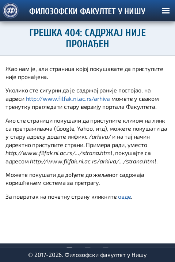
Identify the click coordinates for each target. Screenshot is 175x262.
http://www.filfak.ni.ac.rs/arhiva (68, 98)
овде (124, 196)
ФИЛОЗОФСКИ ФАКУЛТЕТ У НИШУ (87, 11)
